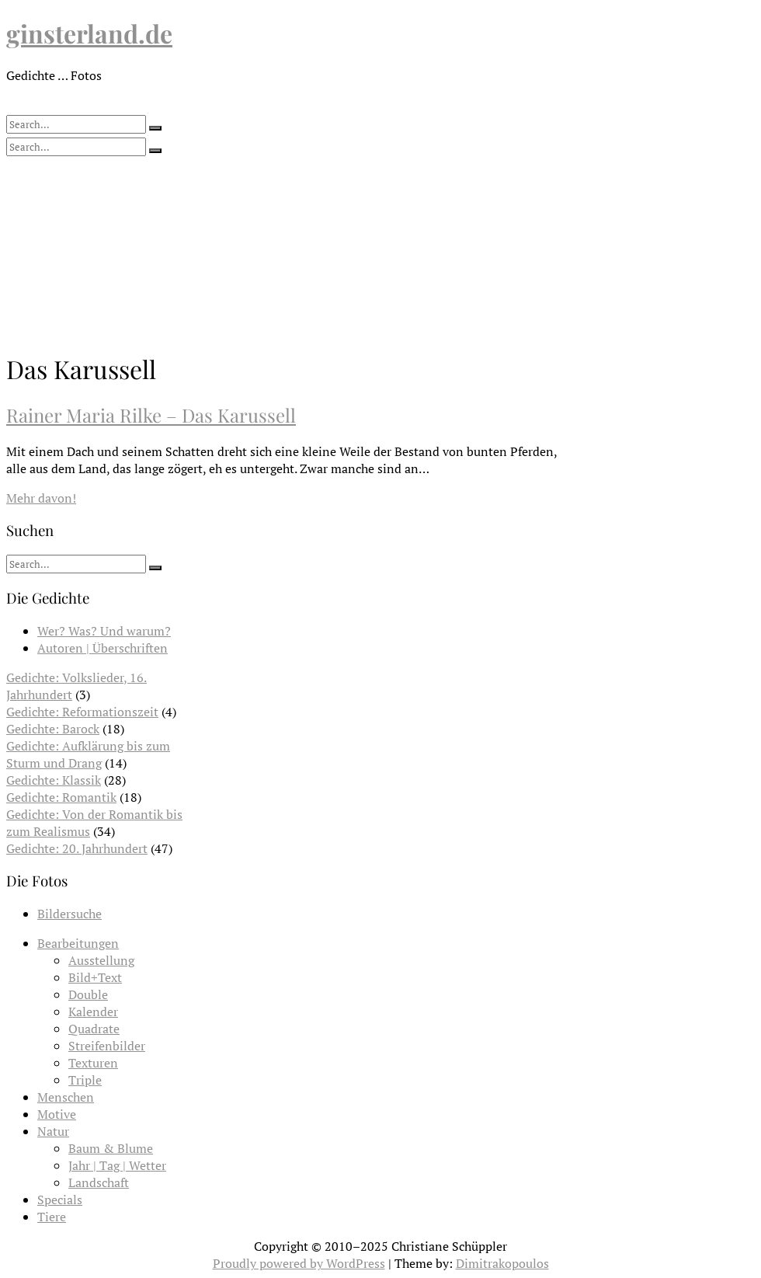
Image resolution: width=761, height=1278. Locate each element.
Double (88, 994)
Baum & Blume (110, 1148)
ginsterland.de (89, 33)
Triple (85, 1079)
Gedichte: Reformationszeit (82, 711)
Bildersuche (69, 913)
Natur (53, 1131)
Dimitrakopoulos (502, 1263)
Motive (56, 1114)
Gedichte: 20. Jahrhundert (77, 848)
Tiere (51, 1216)
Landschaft (98, 1182)
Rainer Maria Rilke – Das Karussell (151, 414)
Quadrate (94, 1028)
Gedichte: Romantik (61, 797)
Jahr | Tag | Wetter (117, 1165)
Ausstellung (101, 960)
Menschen (65, 1097)
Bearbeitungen (78, 943)
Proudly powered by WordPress (299, 1263)
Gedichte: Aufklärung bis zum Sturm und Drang (88, 754)
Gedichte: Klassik (53, 780)
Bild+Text (95, 977)
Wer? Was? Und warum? (104, 630)
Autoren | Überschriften (102, 647)
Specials (59, 1199)
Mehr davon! (41, 498)
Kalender (93, 1011)
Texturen (93, 1062)
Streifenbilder (106, 1045)
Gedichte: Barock (52, 728)
